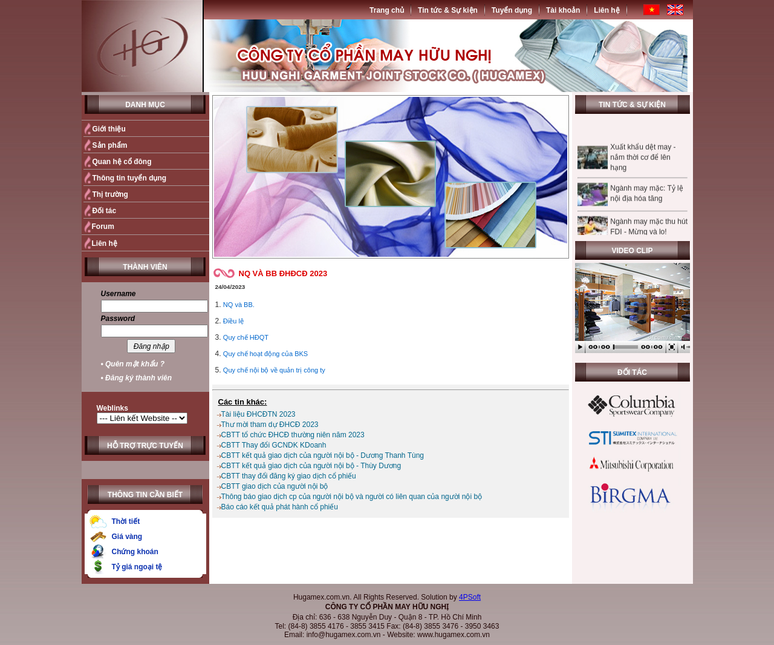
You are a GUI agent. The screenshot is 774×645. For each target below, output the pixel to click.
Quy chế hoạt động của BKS (265, 353)
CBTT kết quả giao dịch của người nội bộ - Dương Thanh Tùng (322, 455)
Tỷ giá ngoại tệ (137, 567)
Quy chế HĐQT (245, 337)
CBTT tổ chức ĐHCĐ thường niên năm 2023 (293, 435)
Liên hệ (606, 10)
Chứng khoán (135, 551)
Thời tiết (126, 521)
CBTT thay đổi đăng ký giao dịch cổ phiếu (288, 476)
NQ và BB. (239, 304)
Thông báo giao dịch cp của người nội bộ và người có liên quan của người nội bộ (352, 496)
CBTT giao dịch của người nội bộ (274, 486)
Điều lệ (233, 321)
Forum (103, 226)
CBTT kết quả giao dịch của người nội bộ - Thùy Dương (311, 465)
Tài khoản (563, 10)
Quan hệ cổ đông (122, 161)
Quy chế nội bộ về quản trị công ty (274, 370)
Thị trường (110, 194)
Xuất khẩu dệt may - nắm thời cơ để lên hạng (642, 162)
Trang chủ (386, 10)
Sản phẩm (110, 145)
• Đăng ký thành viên (136, 378)
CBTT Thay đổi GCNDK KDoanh (274, 445)
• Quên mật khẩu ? (133, 364)
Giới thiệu (109, 129)
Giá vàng (127, 536)
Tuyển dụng (512, 10)
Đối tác (105, 211)
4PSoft (470, 597)
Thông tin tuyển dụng (130, 178)
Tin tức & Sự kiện (448, 10)
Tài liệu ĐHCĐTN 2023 (258, 414)
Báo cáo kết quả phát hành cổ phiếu (279, 507)
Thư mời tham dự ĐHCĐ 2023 (270, 424)
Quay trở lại (542, 379)
